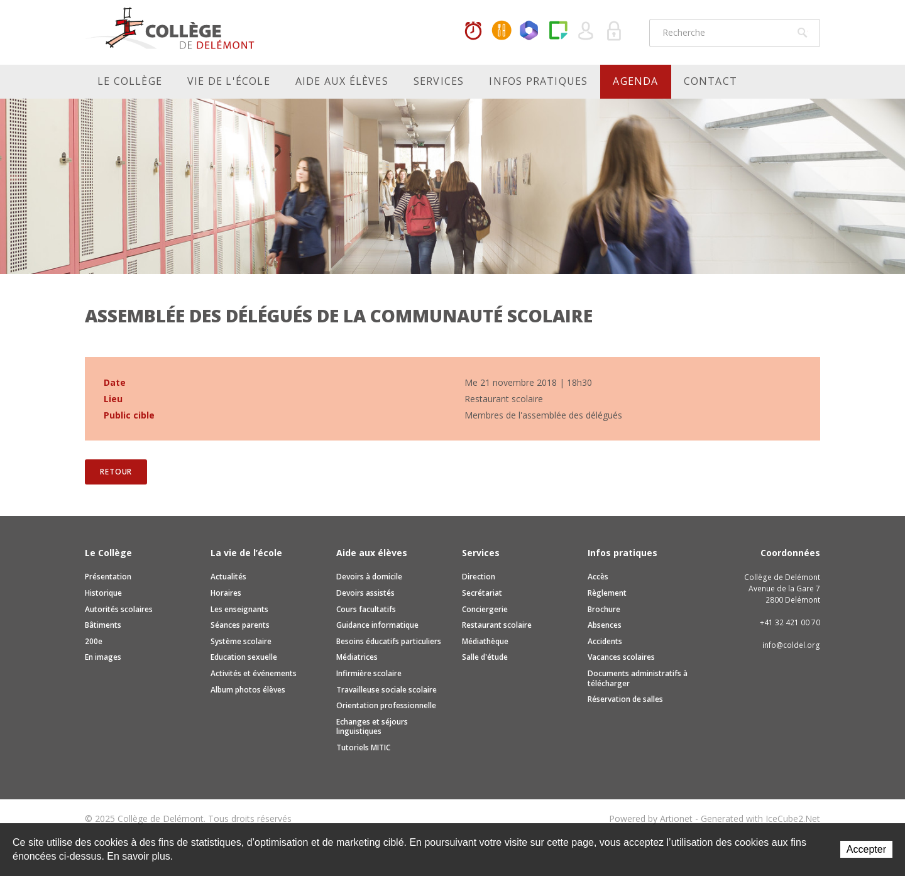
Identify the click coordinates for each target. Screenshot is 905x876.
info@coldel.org (791, 645)
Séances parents (240, 625)
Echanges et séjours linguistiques (372, 726)
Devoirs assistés (365, 593)
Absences (605, 625)
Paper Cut (558, 31)
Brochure (604, 609)
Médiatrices (357, 657)
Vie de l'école (228, 81)
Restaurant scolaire (497, 625)
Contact (710, 81)
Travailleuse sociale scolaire (386, 689)
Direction (478, 576)
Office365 (529, 31)
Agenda (635, 81)
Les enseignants (239, 609)
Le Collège (129, 81)
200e (93, 641)
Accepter (866, 849)
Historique (103, 593)
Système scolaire (241, 641)
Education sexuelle (244, 657)
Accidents (605, 641)
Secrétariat (482, 593)
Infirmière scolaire (369, 673)
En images (103, 657)
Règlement (607, 593)
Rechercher (803, 33)
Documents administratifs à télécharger (638, 678)
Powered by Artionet (651, 818)
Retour (116, 471)
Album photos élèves (248, 689)
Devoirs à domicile (369, 576)
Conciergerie (485, 609)
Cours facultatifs (366, 609)
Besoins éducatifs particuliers (388, 641)
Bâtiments (103, 625)
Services (439, 81)
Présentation (108, 576)
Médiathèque (485, 641)
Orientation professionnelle (386, 705)
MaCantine (501, 31)
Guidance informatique (377, 625)
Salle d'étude (485, 657)
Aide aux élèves (341, 81)
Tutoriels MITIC (363, 747)
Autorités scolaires (119, 609)
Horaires (473, 31)
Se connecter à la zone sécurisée (614, 31)
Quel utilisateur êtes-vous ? (586, 31)
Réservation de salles (625, 699)
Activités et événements (254, 673)
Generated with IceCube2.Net (760, 818)
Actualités (228, 576)
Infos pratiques (538, 81)
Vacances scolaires (621, 657)
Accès (598, 576)
